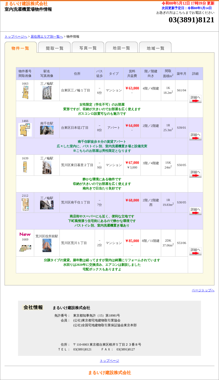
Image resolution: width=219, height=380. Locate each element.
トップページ (109, 361)
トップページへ (16, 36)
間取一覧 (54, 47)
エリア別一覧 (21, 47)
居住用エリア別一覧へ (47, 36)
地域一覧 (155, 47)
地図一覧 (121, 47)
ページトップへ (203, 290)
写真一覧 (88, 47)
